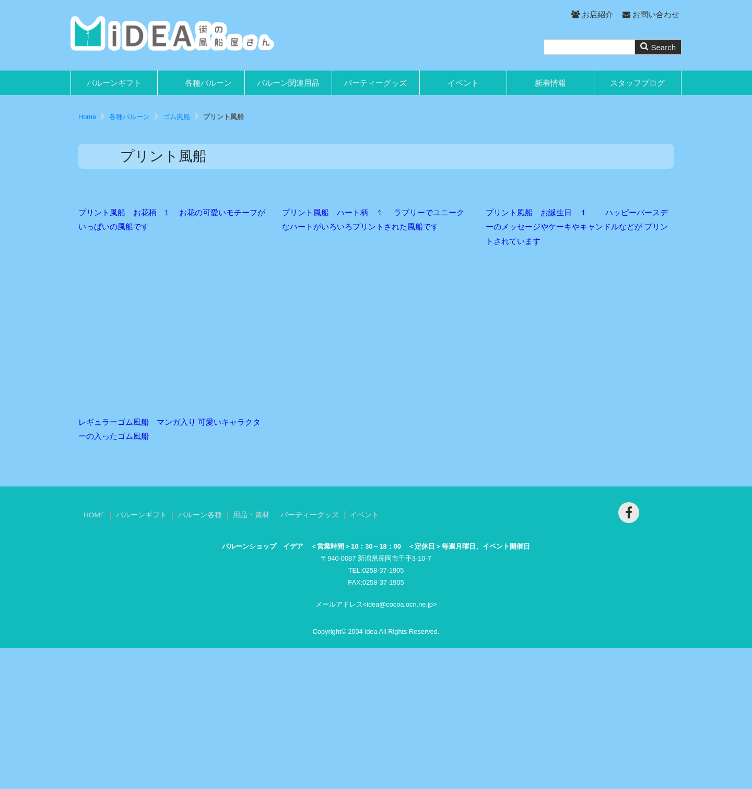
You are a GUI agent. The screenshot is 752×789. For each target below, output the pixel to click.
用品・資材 (251, 656)
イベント (463, 82)
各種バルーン (208, 82)
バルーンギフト (114, 82)
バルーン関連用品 (288, 82)
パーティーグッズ (375, 82)
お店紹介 (592, 14)
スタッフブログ (637, 82)
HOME (94, 656)
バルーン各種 (200, 656)
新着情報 (550, 82)
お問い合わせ (650, 14)
